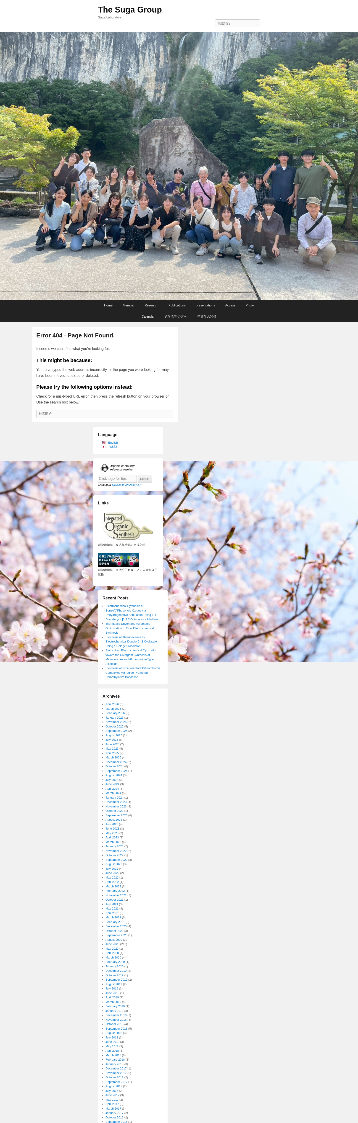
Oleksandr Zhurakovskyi (127, 484)
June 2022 (112, 873)
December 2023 (116, 802)
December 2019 (116, 970)
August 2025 (113, 735)
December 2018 (116, 1015)
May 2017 (111, 1099)
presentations (205, 305)
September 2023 (116, 815)
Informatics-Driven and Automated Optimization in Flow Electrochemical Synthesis (129, 628)
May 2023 (111, 833)
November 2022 (116, 851)
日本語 (112, 447)
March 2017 (113, 1108)
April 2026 (112, 704)
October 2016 (114, 1117)
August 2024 (113, 775)
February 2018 (115, 1059)
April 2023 (112, 837)
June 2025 (112, 744)
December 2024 (116, 762)
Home (108, 305)
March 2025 (113, 757)
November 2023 (116, 806)
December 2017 (116, 1068)
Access (230, 305)
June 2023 (112, 828)
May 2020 (111, 948)
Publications (177, 305)
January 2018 (114, 1064)
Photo (250, 305)
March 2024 (113, 793)
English (113, 442)
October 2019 (114, 975)
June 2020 (112, 944)
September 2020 (116, 935)
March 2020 (113, 957)
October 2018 (114, 1024)
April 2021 (112, 913)
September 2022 (116, 859)
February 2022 (115, 890)
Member (128, 305)
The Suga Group (130, 9)
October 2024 (114, 766)
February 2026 (115, 713)
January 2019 (114, 1010)
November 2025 (116, 722)
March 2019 (113, 1002)
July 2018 (111, 1037)
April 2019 (112, 997)
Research (151, 305)
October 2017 (114, 1077)
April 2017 (112, 1104)
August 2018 (113, 1033)
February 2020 (115, 962)
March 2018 (113, 1055)
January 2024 (114, 797)
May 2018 (111, 1046)
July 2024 (111, 779)
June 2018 (112, 1041)
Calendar (148, 316)
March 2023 (113, 842)
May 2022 (111, 877)
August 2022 (113, 864)
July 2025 (111, 739)
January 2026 (114, 717)
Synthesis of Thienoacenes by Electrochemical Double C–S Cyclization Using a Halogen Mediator (131, 641)
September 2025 (116, 730)
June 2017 (112, 1095)
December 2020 (116, 926)
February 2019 (115, 1006)
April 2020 (112, 953)
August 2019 (113, 984)
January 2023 (114, 846)
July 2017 (111, 1090)
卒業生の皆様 (206, 316)
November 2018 (116, 1019)
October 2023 (114, 810)
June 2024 (112, 784)
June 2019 (112, 993)
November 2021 (116, 895)
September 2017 (116, 1082)
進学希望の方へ (176, 316)
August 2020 (113, 939)
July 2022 (111, 868)
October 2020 (114, 931)
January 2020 (114, 966)
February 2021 (115, 922)
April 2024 (112, 788)
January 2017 (114, 1113)
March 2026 (113, 708)
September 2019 (116, 979)
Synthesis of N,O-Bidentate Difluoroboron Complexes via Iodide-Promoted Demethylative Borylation (132, 672)
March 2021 (113, 917)
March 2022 (113, 886)
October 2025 (114, 726)
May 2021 (111, 908)
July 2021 (111, 904)
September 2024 (116, 771)
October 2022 (114, 855)
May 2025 (111, 748)
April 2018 (112, 1050)
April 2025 (112, 753)
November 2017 (116, 1073)
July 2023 (111, 824)
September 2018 (116, 1028)
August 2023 (113, 819)
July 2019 (111, 988)
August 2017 (113, 1086)
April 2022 (112, 882)
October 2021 (114, 899)
